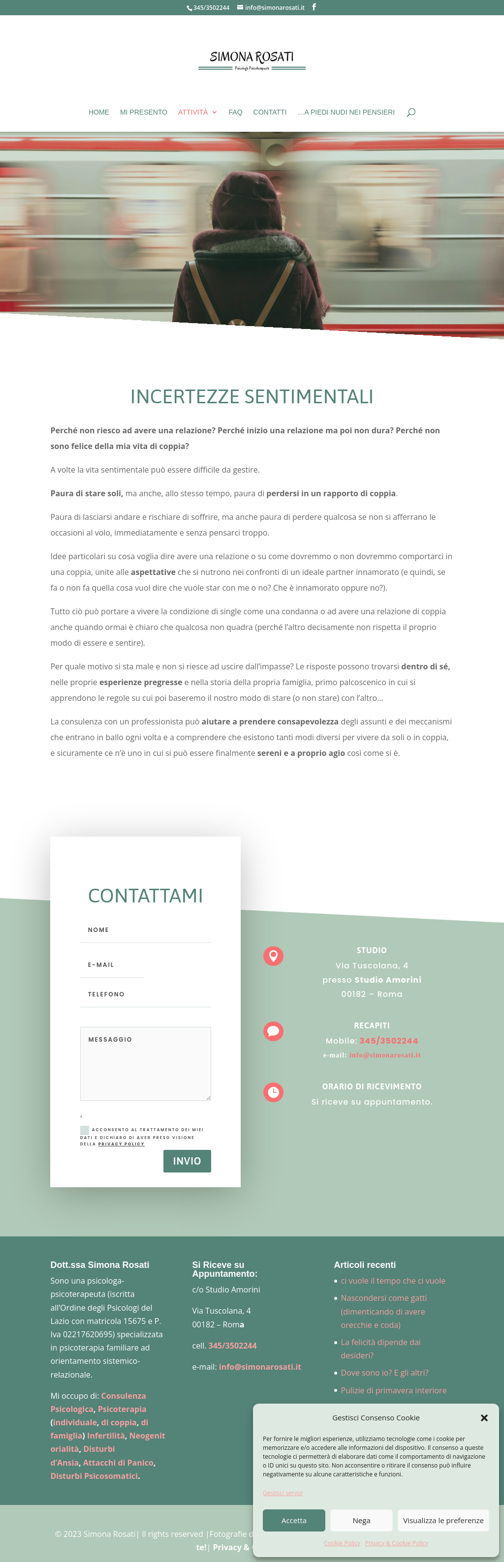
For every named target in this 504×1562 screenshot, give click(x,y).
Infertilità (106, 1435)
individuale (75, 1422)
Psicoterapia (122, 1409)
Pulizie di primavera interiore (394, 1390)
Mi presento (143, 112)
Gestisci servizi (283, 1493)
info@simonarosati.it (379, 1051)
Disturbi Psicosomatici (94, 1476)
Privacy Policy (121, 1144)
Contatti (270, 112)
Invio (187, 1161)
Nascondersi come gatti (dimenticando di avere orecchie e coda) (384, 1311)
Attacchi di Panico (118, 1462)
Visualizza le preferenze (443, 1520)
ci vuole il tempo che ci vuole (393, 1280)
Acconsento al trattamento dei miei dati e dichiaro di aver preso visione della (142, 1136)
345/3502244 (211, 7)
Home (99, 112)
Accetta (294, 1520)
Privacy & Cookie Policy (396, 1543)
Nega (362, 1520)
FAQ (236, 112)
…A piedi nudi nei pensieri (346, 112)
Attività (193, 112)
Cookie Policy (342, 1543)
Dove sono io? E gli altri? (385, 1372)
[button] (484, 1418)
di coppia (119, 1422)
